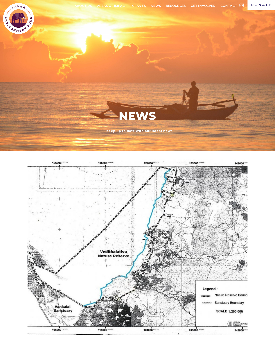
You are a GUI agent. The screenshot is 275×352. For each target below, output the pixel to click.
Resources (176, 6)
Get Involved (203, 6)
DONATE (261, 5)
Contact (228, 6)
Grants (139, 6)
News (156, 6)
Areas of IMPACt (112, 6)
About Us (83, 6)
